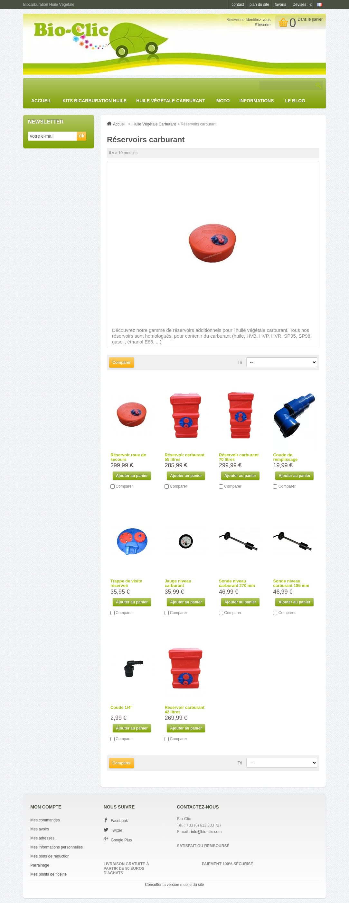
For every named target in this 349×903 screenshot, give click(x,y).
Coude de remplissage (285, 457)
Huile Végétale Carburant (170, 100)
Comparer (124, 486)
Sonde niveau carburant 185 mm (291, 583)
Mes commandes (45, 820)
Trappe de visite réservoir (126, 583)
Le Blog (295, 100)
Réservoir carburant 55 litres (184, 457)
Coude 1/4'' (121, 707)
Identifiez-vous (258, 19)
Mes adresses (42, 838)
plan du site (259, 4)
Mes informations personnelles (56, 847)
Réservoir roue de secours (128, 457)
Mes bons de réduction (49, 856)
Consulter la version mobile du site (174, 884)
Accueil (41, 100)
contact (237, 4)
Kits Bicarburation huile (94, 100)
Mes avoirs (39, 829)
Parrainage (39, 865)
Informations (256, 100)
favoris (280, 4)
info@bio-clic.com (206, 831)
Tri (240, 362)
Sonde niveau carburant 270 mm (237, 583)
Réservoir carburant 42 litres (184, 709)
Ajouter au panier (132, 475)
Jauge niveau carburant (178, 583)
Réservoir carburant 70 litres (239, 457)
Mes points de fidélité (48, 874)
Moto (223, 100)
